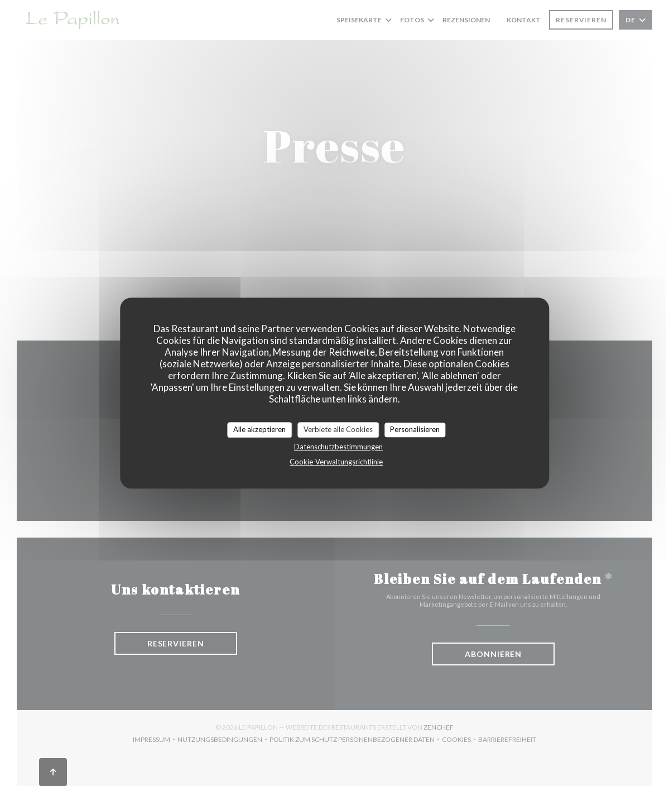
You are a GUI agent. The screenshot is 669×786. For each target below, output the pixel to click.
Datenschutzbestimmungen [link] (338, 446)
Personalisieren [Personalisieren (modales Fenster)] (415, 429)
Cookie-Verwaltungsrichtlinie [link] (336, 461)
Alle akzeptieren (259, 429)
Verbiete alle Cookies (338, 429)
